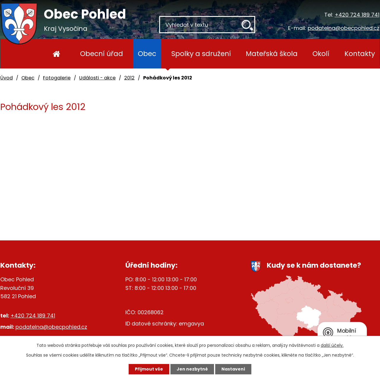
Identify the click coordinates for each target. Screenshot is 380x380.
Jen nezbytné (192, 369)
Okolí (320, 53)
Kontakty (359, 53)
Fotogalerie (57, 77)
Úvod (56, 53)
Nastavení (233, 369)
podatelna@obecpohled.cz (343, 28)
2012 (129, 77)
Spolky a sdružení (201, 53)
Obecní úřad (101, 53)
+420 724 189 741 (357, 14)
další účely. (332, 345)
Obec (147, 53)
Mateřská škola (272, 53)
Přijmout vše (149, 369)
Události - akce (97, 77)
